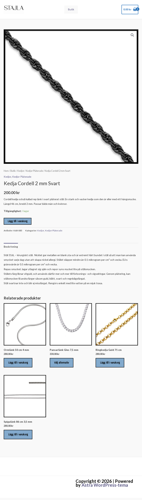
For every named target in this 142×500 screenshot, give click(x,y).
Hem (6, 171)
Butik (71, 9)
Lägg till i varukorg (17, 222)
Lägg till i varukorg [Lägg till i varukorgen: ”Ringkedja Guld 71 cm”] (110, 363)
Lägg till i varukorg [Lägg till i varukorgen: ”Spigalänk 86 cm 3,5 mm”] (18, 436)
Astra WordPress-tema (105, 487)
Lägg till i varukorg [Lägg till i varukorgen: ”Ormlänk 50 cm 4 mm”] (18, 363)
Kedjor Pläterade (34, 171)
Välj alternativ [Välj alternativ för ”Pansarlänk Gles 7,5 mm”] (62, 363)
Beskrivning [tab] (11, 247)
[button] (132, 36)
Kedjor (20, 171)
